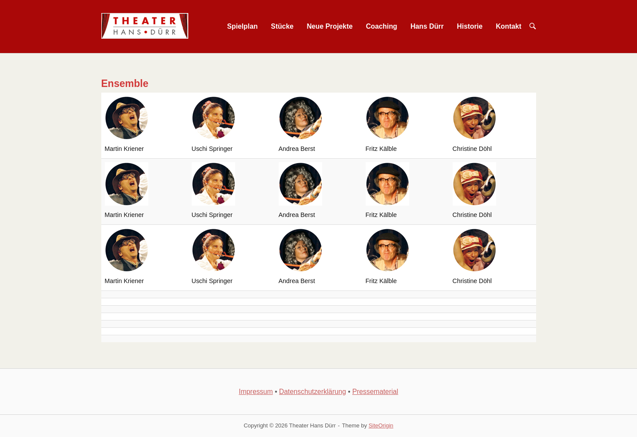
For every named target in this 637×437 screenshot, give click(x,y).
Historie (470, 26)
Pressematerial (375, 391)
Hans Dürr (427, 26)
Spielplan (242, 26)
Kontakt (508, 26)
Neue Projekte (330, 26)
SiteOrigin (381, 425)
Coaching (381, 26)
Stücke (282, 26)
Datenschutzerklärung (312, 391)
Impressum (256, 391)
